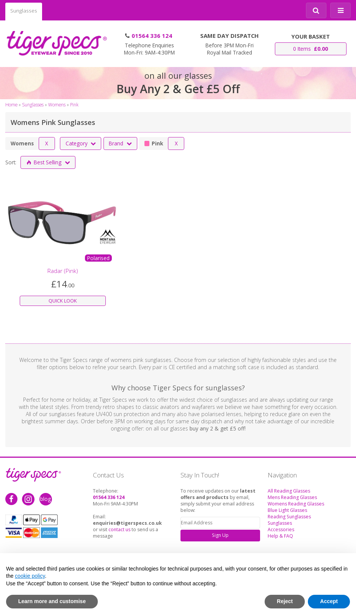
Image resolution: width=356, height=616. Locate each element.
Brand (120, 143)
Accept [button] (329, 601)
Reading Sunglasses (289, 516)
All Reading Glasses (289, 491)
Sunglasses (23, 10)
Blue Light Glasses (287, 510)
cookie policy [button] (30, 576)
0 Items (310, 48)
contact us (119, 529)
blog (45, 498)
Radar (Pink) (62, 270)
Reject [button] (285, 601)
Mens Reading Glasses (292, 497)
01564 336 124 (152, 35)
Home (11, 104)
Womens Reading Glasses (296, 504)
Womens (57, 104)
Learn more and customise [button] (52, 601)
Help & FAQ (280, 536)
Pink (74, 104)
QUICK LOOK (63, 300)
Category (81, 143)
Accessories (281, 529)
